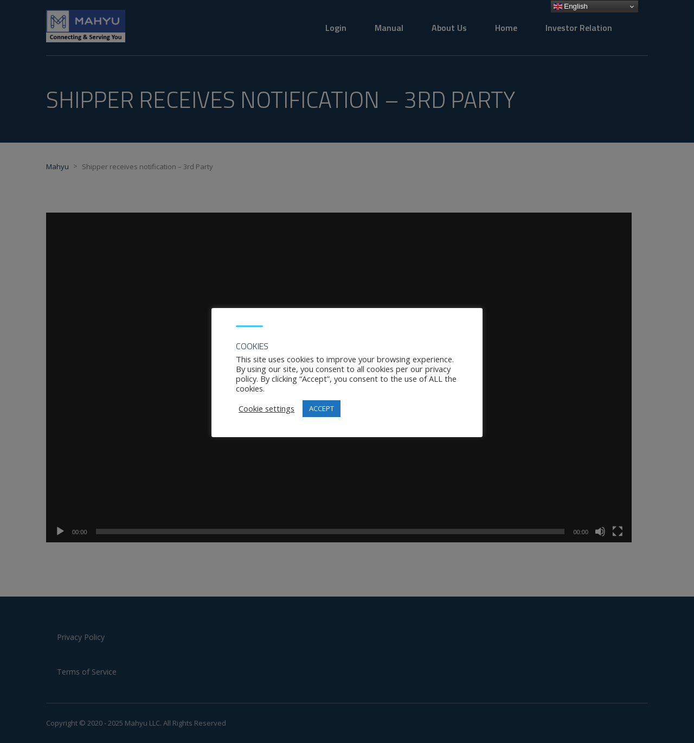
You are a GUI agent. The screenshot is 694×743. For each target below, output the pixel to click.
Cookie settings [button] (266, 408)
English (571, 6)
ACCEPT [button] (321, 408)
